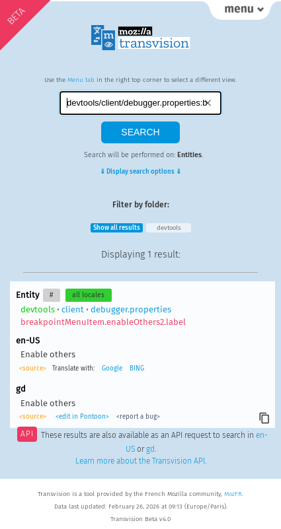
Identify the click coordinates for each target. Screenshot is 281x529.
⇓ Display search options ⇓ (140, 172)
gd (150, 449)
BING (137, 368)
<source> (32, 368)
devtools (169, 228)
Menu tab (81, 80)
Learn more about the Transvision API (140, 461)
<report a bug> (138, 417)
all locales (88, 295)
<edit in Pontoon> (82, 417)
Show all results (116, 228)
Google (112, 368)
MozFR (233, 494)
